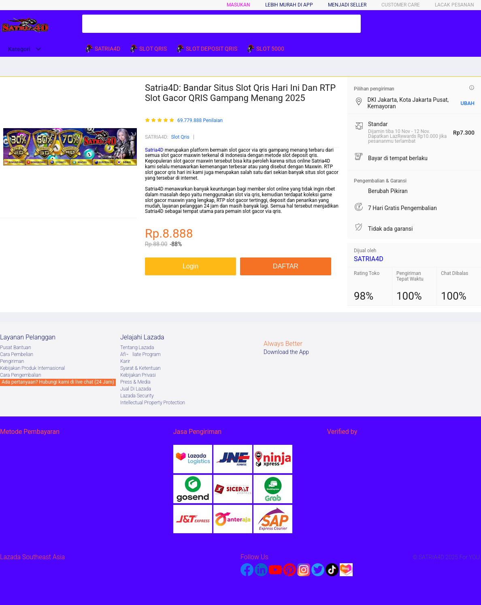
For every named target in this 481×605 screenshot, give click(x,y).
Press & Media (135, 382)
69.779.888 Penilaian (200, 120)
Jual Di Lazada (135, 389)
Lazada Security (137, 396)
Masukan (238, 5)
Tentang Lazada (137, 347)
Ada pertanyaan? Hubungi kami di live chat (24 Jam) (58, 382)
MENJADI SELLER (347, 5)
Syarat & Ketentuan (140, 368)
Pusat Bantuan (15, 347)
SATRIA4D (368, 259)
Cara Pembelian (16, 354)
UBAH (467, 103)
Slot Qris (180, 137)
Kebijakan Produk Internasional (32, 368)
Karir (125, 361)
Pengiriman (12, 361)
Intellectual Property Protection (152, 402)
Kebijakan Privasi (138, 375)
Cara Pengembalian (20, 375)
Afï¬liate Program (140, 354)
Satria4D (154, 150)
